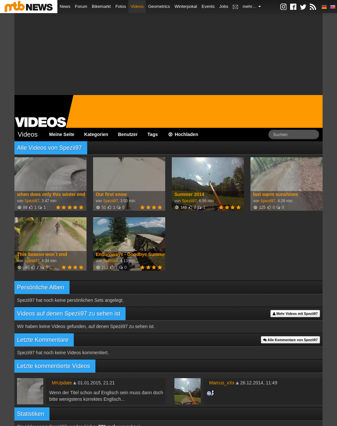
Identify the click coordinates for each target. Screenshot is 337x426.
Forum (81, 6)
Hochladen (183, 134)
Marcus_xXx (221, 382)
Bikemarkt (101, 6)
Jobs (223, 6)
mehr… (252, 6)
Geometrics (159, 6)
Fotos (120, 6)
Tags (153, 134)
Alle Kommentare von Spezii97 (290, 340)
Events (208, 6)
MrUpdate (62, 382)
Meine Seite (61, 134)
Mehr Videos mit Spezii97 (295, 314)
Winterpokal (185, 6)
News (65, 6)
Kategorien (96, 134)
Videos (137, 6)
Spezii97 (31, 201)
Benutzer (128, 134)
